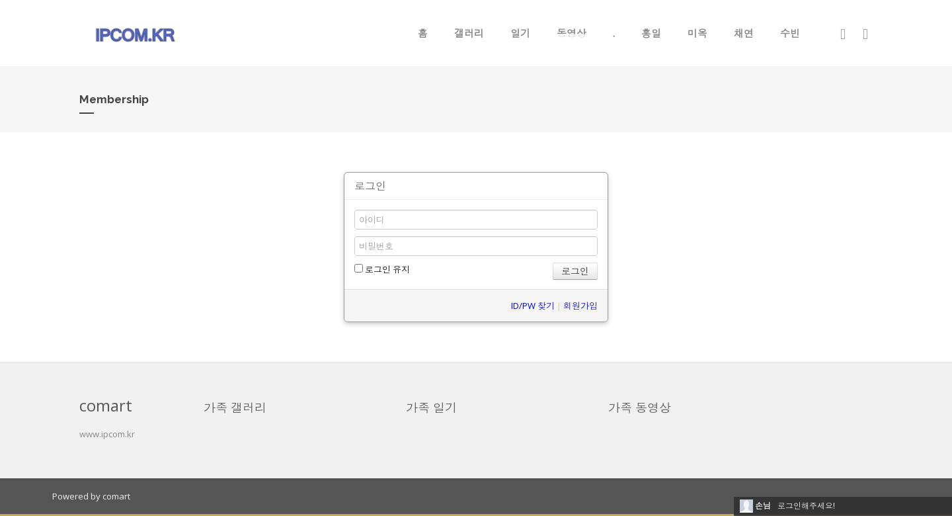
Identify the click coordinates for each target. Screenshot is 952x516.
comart (116, 496)
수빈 (790, 33)
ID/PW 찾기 (533, 306)
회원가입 (580, 306)
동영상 (571, 33)
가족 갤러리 (235, 407)
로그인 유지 (382, 269)
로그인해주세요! (806, 505)
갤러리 (469, 33)
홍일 (651, 33)
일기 (520, 33)
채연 (744, 33)
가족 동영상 (639, 407)
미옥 (697, 33)
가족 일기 (431, 407)
